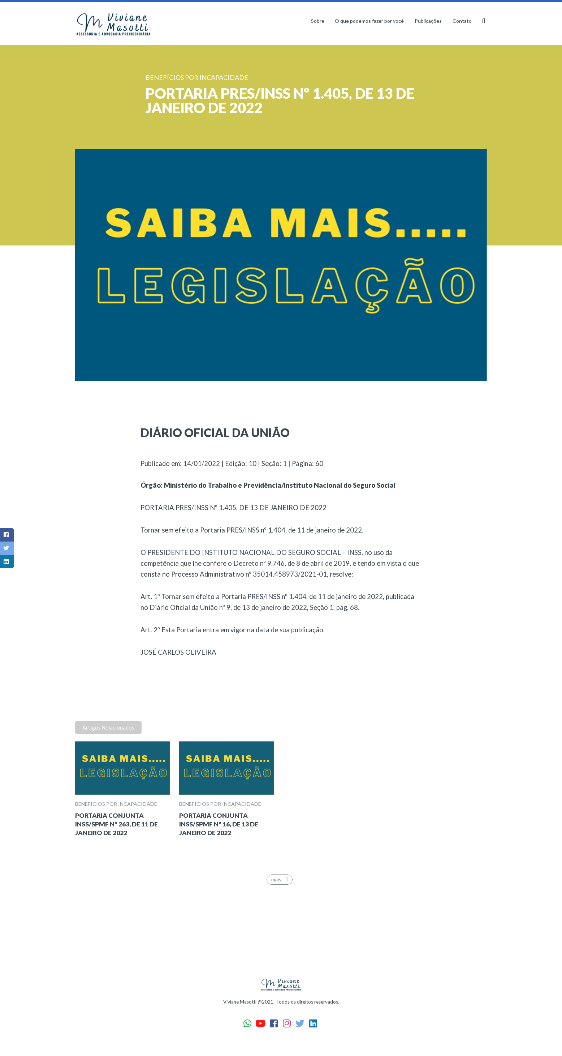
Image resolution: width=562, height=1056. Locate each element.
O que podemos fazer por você (369, 21)
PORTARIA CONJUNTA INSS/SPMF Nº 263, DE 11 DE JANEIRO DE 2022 (116, 824)
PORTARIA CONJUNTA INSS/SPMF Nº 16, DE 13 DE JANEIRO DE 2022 (218, 824)
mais (280, 879)
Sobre (317, 21)
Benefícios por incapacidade (116, 804)
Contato (462, 21)
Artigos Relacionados (108, 727)
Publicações (428, 21)
